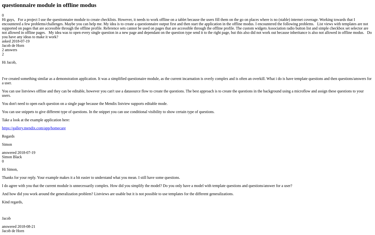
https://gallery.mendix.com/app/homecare (34, 128)
